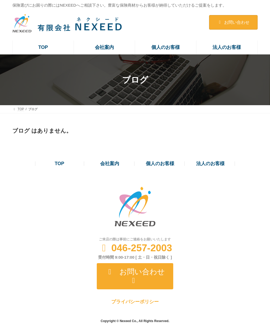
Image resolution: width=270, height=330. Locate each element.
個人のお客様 (160, 163)
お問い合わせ (233, 22)
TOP (59, 163)
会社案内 (109, 163)
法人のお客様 (210, 163)
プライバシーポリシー (135, 301)
